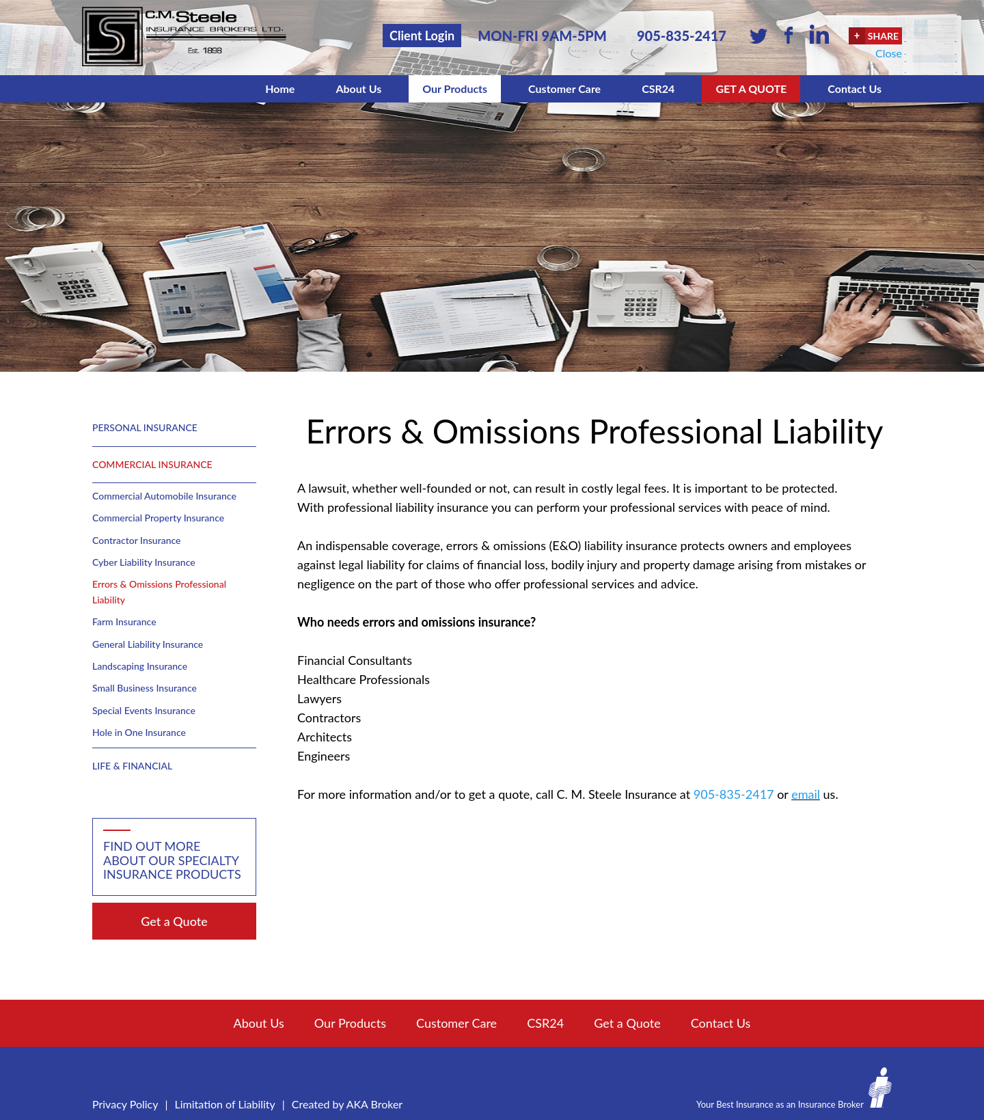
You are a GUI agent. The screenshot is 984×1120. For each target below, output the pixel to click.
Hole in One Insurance (139, 732)
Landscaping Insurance (139, 666)
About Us (358, 88)
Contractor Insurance (136, 540)
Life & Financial (132, 765)
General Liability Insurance (147, 644)
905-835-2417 (681, 35)
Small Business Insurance (144, 688)
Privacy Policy (125, 1103)
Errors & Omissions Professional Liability (159, 591)
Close (888, 52)
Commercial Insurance (152, 464)
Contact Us (855, 88)
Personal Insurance (144, 427)
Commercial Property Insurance (158, 517)
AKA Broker (374, 1103)
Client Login (422, 35)
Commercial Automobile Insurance (164, 496)
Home (280, 88)
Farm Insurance (124, 621)
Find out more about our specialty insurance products (172, 860)
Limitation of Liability (225, 1103)
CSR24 (658, 88)
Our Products (454, 88)
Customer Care (564, 88)
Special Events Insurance (143, 710)
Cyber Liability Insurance (143, 562)
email (805, 794)
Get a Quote (751, 88)
